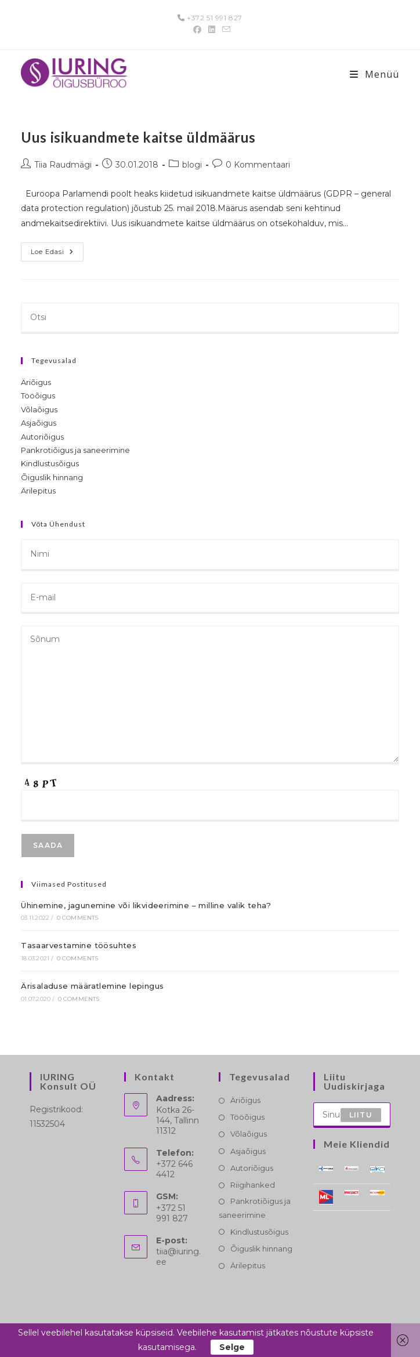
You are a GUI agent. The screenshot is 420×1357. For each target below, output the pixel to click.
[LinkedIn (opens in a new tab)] (212, 29)
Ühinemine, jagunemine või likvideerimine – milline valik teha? (146, 905)
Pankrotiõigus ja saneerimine (75, 450)
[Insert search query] (210, 318)
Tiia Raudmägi (63, 164)
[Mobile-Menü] (374, 74)
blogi (192, 164)
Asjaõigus (38, 422)
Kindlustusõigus (50, 463)
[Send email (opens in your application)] (224, 29)
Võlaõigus (39, 409)
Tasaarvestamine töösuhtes (78, 945)
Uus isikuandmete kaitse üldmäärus (138, 137)
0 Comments (78, 917)
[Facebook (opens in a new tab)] (197, 29)
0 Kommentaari (258, 164)
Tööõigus (38, 395)
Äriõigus (36, 382)
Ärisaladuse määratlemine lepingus (92, 985)
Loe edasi (57, 254)
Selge (232, 1347)
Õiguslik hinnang (52, 477)
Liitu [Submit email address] (360, 1115)
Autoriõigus (42, 436)
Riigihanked (252, 1184)
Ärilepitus (38, 490)
